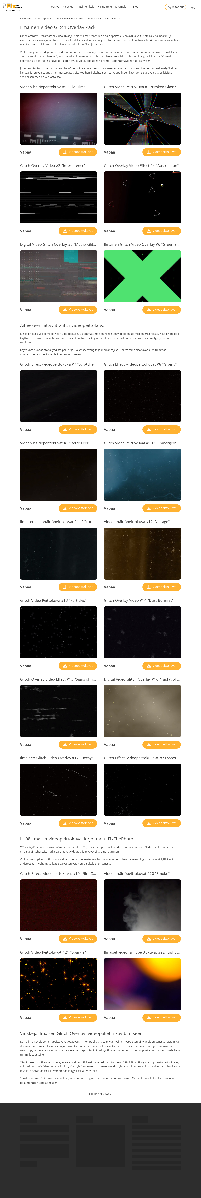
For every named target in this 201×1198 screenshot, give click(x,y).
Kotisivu (54, 6)
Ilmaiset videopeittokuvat (57, 839)
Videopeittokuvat (80, 152)
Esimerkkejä (86, 6)
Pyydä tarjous (175, 7)
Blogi (136, 6)
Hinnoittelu (105, 6)
